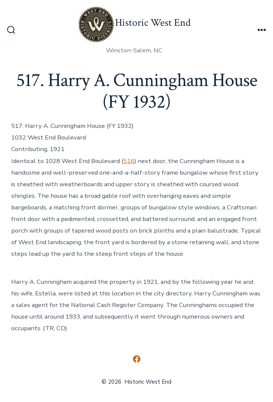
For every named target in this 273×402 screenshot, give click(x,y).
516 (128, 161)
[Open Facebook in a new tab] (136, 359)
